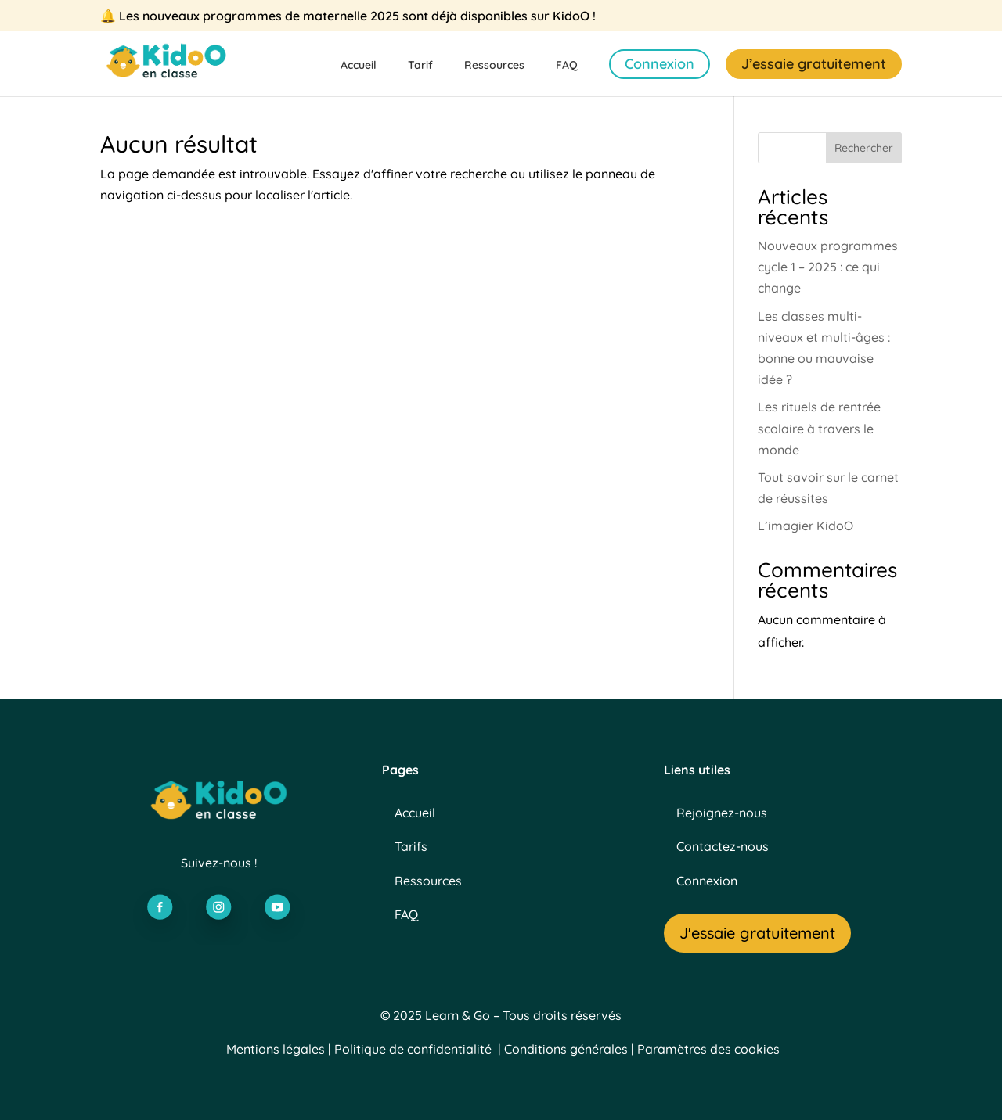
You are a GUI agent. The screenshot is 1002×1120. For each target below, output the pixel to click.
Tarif (420, 65)
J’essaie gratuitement (813, 64)
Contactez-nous (722, 846)
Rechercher (863, 148)
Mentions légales (275, 1049)
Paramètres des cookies (708, 1049)
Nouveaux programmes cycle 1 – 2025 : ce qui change (828, 267)
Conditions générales (566, 1049)
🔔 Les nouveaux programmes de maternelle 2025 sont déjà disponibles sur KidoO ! (348, 16)
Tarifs (411, 846)
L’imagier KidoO (805, 525)
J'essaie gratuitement (757, 932)
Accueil (359, 65)
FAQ (567, 65)
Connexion (659, 64)
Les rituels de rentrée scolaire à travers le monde (819, 428)
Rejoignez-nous (721, 812)
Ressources (494, 65)
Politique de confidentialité (413, 1049)
